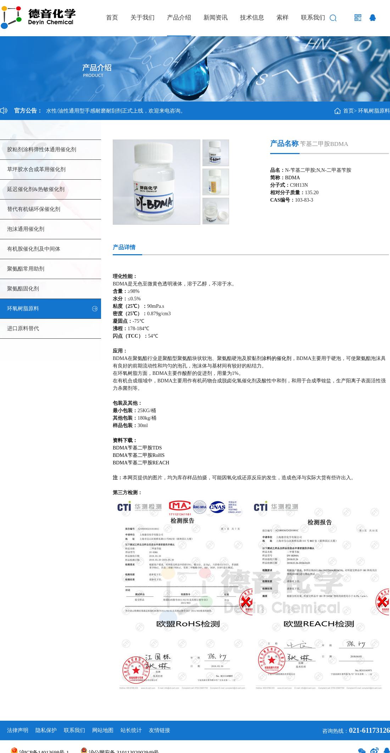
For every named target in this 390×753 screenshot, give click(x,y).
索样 (283, 17)
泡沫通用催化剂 (25, 229)
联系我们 (313, 17)
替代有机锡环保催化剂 (33, 209)
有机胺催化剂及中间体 (33, 249)
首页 (112, 17)
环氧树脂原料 (374, 111)
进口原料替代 (23, 328)
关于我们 (142, 17)
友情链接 (159, 730)
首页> (350, 111)
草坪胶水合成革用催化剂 (36, 169)
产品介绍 (179, 17)
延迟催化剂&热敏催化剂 (36, 189)
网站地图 (102, 730)
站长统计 (131, 730)
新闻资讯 (216, 17)
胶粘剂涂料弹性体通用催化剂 (41, 149)
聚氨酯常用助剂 (25, 269)
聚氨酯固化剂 (23, 288)
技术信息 (252, 17)
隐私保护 (46, 730)
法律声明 (17, 730)
